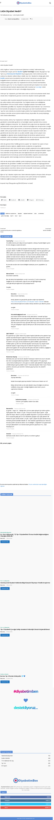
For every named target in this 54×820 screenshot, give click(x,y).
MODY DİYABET (47, 230)
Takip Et (48, 800)
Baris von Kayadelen (13, 19)
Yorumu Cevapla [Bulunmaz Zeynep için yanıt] (10, 371)
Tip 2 (16, 216)
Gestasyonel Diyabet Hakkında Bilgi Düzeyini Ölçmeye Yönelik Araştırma (25, 583)
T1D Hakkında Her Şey (6, 15)
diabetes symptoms (11, 213)
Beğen (48, 797)
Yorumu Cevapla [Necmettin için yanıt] (10, 428)
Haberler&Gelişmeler (5, 532)
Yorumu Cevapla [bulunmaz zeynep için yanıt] (20, 403)
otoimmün (41, 213)
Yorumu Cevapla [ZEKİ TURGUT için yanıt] (10, 352)
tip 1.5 (11, 216)
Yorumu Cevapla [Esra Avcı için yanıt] (15, 309)
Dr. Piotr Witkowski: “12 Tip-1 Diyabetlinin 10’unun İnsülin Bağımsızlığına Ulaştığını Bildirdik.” (24, 535)
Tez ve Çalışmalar (4, 580)
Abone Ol (47, 807)
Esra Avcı (2, 538)
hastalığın (39, 87)
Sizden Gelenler (4, 674)
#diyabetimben (26, 691)
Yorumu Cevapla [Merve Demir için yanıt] (10, 289)
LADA (35, 213)
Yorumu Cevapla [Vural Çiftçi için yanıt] (10, 268)
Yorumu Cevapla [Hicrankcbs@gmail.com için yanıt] (15, 328)
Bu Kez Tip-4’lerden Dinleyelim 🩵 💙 (12, 676)
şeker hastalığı (5, 216)
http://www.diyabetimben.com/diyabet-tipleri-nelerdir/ (27, 302)
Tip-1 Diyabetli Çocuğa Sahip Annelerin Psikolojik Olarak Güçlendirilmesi (25, 629)
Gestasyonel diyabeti (14, 74)
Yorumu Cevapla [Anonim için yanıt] (10, 438)
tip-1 (20, 216)
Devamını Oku (5, 541)
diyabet (20, 213)
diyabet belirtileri (28, 213)
